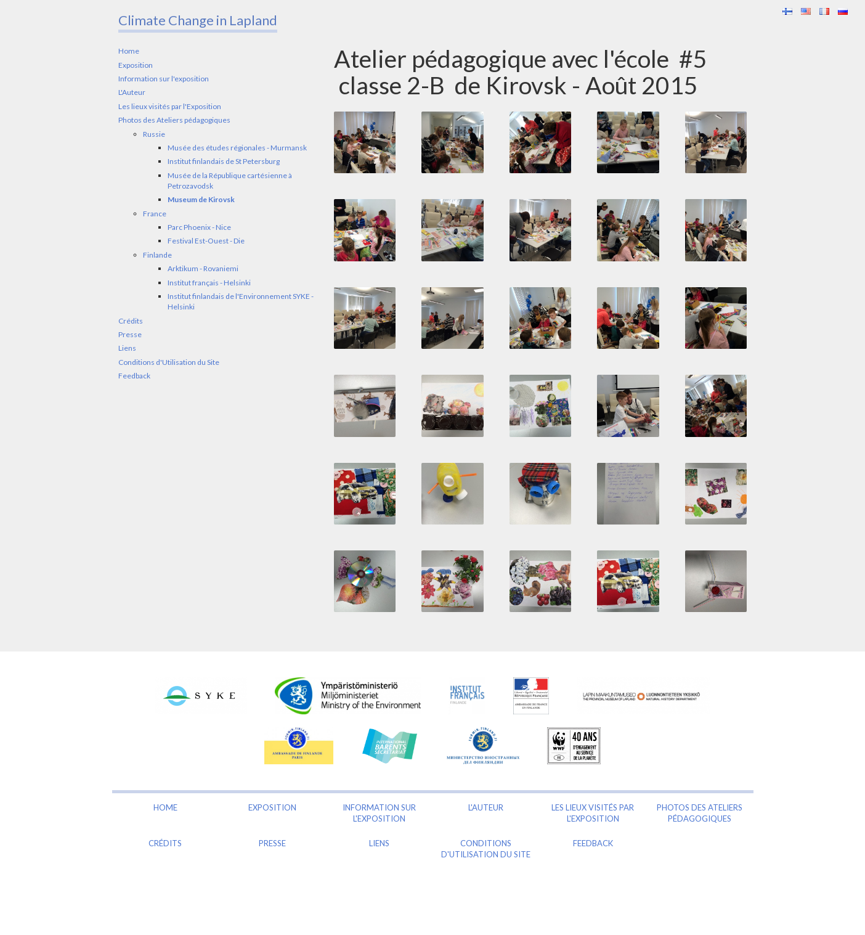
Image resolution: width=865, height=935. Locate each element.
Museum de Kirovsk (201, 199)
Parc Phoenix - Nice (199, 227)
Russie (154, 134)
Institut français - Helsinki (209, 282)
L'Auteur (131, 92)
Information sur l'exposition (163, 78)
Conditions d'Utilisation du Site (168, 362)
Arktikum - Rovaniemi (203, 268)
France (154, 213)
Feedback (134, 375)
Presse (130, 334)
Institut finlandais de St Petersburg (224, 161)
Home (128, 50)
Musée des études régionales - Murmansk (237, 147)
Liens (127, 348)
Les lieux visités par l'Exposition (169, 106)
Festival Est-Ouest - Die (206, 240)
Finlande (157, 254)
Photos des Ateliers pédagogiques (174, 120)
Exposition (135, 65)
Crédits (130, 320)
